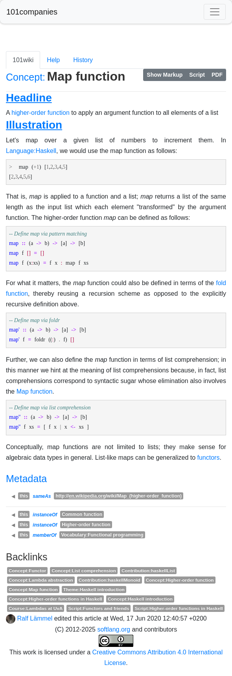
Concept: (25, 77)
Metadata (26, 478)
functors (208, 457)
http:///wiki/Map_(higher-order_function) (118, 496)
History (83, 60)
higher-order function (40, 112)
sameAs (42, 496)
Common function (82, 514)
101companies (31, 11)
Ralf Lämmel (34, 618)
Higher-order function (86, 524)
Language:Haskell (31, 150)
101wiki (23, 60)
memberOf (44, 535)
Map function (35, 391)
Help (53, 60)
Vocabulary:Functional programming (102, 535)
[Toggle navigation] (215, 12)
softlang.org (113, 629)
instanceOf (45, 515)
